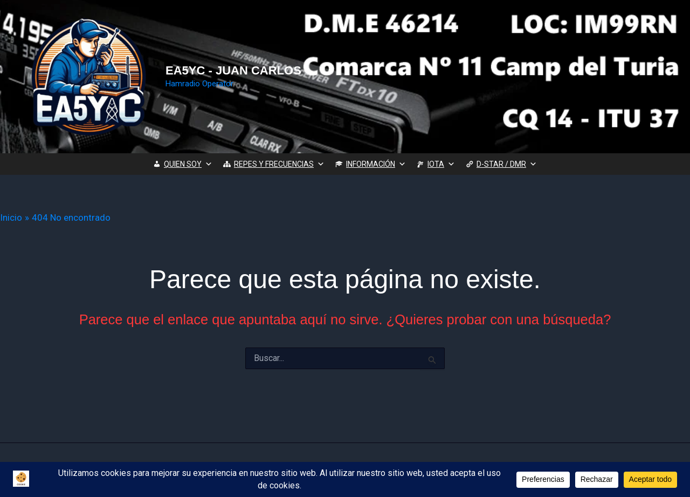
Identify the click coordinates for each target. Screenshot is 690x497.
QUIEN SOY (188, 164)
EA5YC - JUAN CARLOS (233, 70)
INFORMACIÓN (376, 164)
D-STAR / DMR (507, 164)
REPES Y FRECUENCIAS (279, 164)
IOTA (441, 164)
